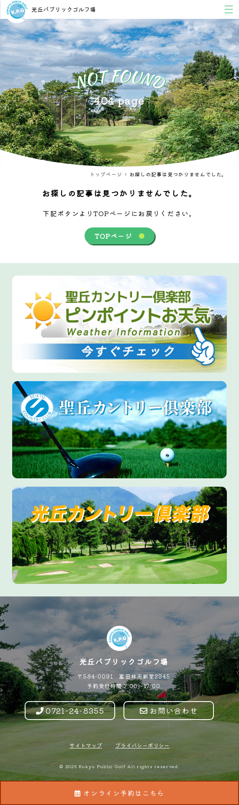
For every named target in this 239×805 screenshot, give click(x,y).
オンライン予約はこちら (119, 793)
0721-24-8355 (70, 710)
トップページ (106, 174)
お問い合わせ (169, 710)
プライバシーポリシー (142, 745)
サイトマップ (85, 745)
